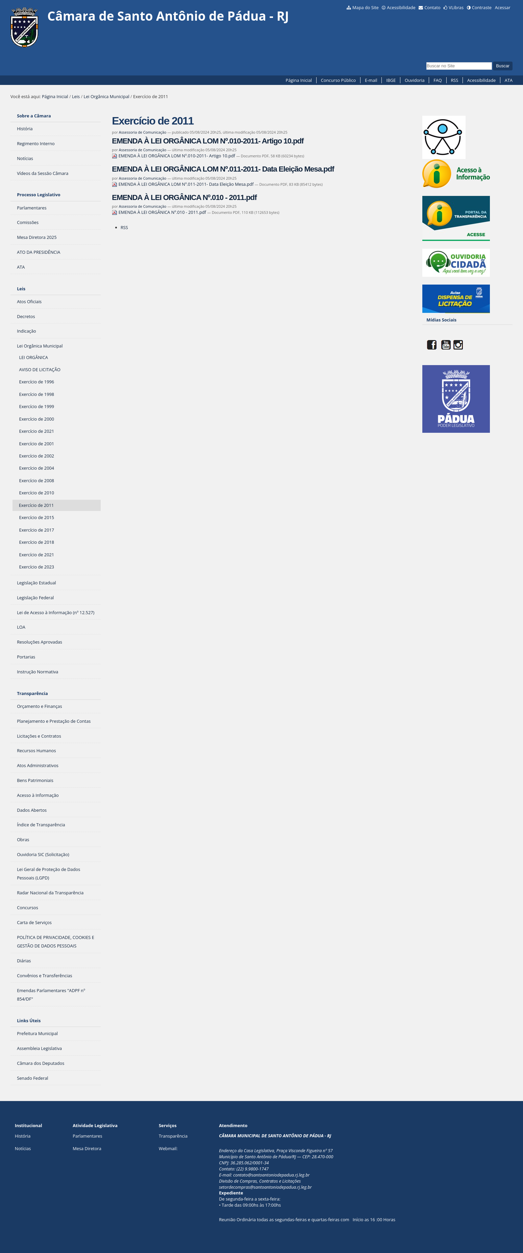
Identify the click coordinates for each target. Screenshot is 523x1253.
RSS (454, 80)
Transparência (32, 693)
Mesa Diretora (87, 1148)
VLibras (456, 7)
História (23, 1136)
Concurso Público (338, 80)
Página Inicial (298, 80)
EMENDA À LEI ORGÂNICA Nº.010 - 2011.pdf (184, 197)
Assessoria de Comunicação (143, 132)
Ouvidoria (415, 80)
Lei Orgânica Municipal (106, 96)
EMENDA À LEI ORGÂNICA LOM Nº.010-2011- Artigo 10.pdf (207, 141)
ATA (509, 80)
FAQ (437, 80)
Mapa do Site (365, 7)
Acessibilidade (401, 7)
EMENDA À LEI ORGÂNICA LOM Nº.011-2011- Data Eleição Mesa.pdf (223, 169)
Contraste (482, 7)
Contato (432, 7)
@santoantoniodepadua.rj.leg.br (278, 1175)
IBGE (391, 80)
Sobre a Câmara (34, 116)
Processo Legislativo (38, 195)
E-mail (371, 80)
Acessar (502, 7)
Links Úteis (29, 1020)
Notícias (23, 1148)
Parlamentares (87, 1136)
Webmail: (168, 1148)
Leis (76, 96)
